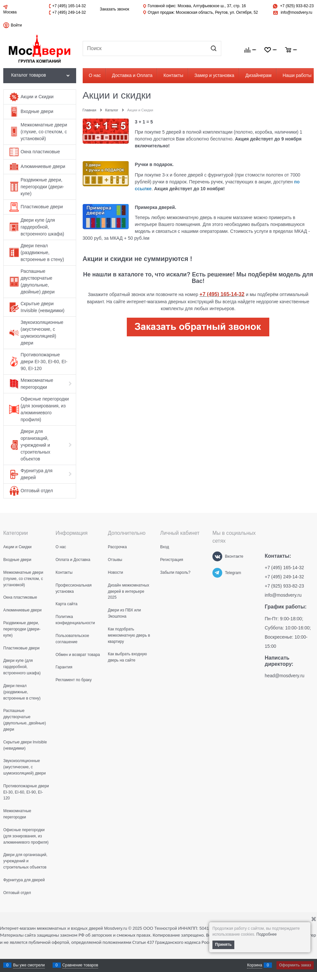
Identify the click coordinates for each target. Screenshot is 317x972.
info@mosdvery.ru (296, 12)
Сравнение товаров (80, 965)
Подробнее (267, 934)
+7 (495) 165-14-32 (69, 6)
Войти (16, 25)
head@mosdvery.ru (284, 675)
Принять (223, 944)
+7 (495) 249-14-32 (69, 12)
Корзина (254, 965)
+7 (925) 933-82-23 (297, 6)
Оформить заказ (295, 965)
